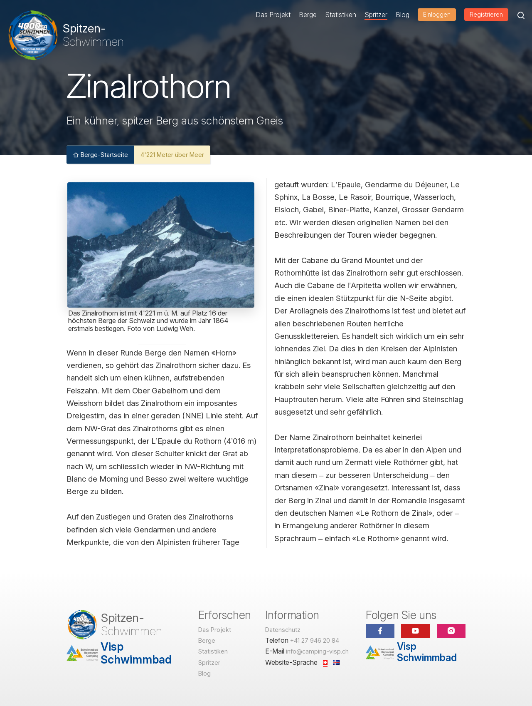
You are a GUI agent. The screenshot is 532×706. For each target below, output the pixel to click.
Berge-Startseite (100, 154)
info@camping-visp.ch (317, 651)
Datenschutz (282, 629)
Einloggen (437, 14)
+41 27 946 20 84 (314, 640)
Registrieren (486, 14)
